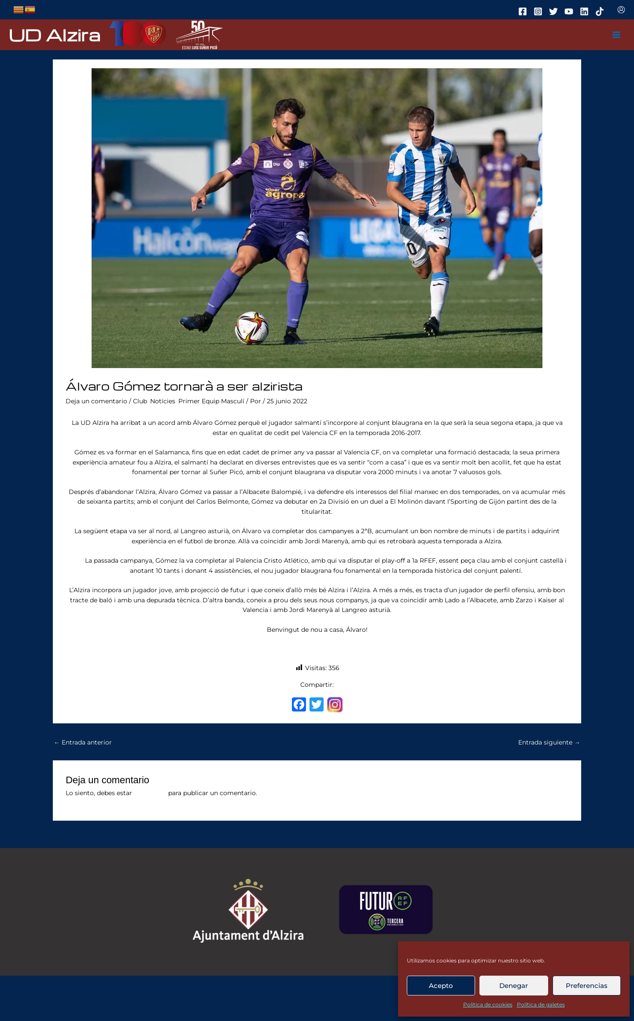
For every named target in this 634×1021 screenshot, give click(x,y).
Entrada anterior (83, 742)
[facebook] (524, 11)
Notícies (162, 401)
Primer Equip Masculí (211, 401)
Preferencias (587, 985)
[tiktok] (601, 11)
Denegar (513, 985)
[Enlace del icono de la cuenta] (621, 10)
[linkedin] (585, 11)
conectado (150, 792)
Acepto (441, 985)
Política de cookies (487, 1004)
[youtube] (570, 11)
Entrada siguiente (549, 742)
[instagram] (539, 11)
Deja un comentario (96, 401)
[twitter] (554, 11)
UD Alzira (54, 34)
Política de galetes (541, 1004)
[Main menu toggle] (617, 35)
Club (140, 401)
